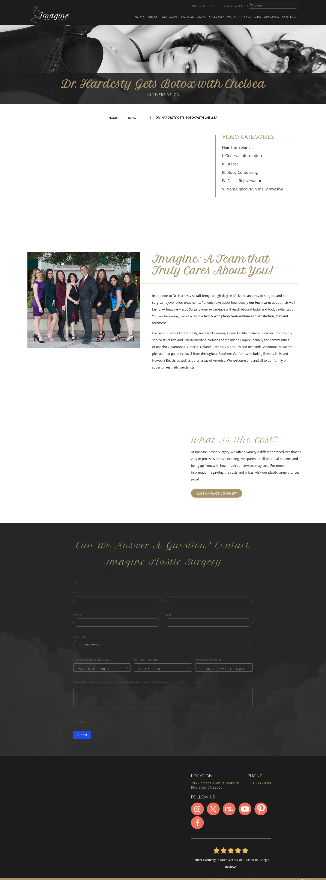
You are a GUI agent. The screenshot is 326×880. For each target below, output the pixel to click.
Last (167, 592)
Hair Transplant (236, 147)
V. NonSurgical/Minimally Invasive (252, 189)
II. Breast (230, 163)
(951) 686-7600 (232, 6)
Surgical (170, 17)
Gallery (216, 17)
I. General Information (242, 155)
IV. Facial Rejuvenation (242, 180)
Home (139, 17)
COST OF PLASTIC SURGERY (216, 493)
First (76, 592)
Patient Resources (244, 17)
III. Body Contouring (240, 172)
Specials (271, 17)
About (153, 17)
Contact (290, 17)
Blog (132, 118)
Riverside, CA (203, 6)
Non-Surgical (193, 17)
